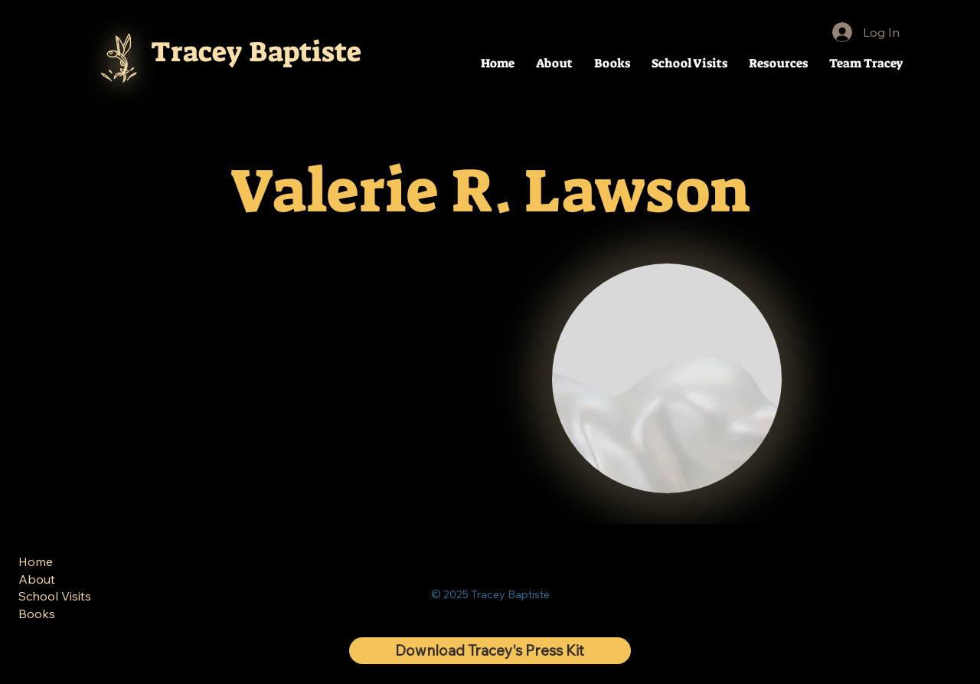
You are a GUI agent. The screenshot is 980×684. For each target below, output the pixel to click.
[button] (778, 63)
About (36, 579)
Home (35, 561)
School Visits (54, 596)
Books (36, 612)
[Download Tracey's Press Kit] (490, 650)
